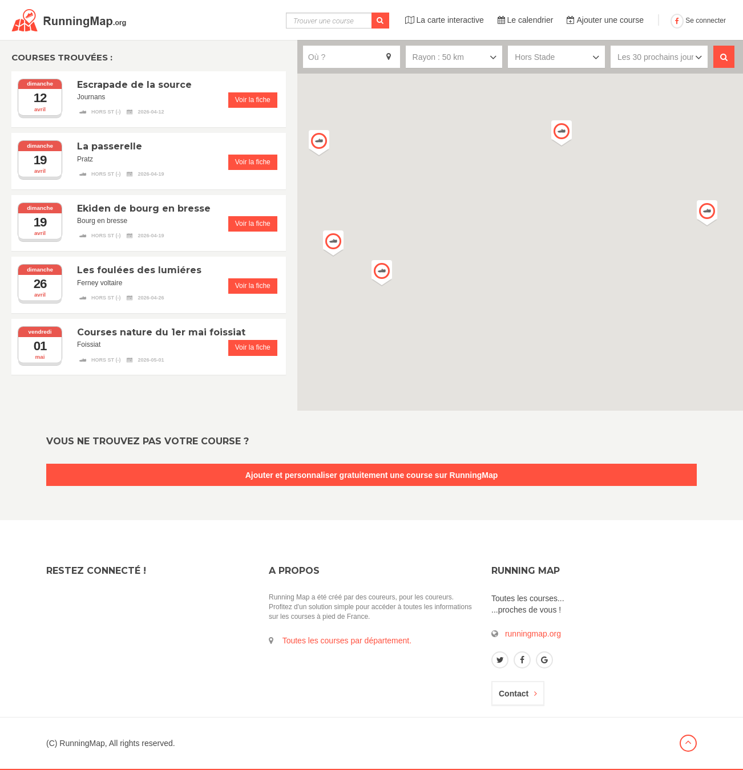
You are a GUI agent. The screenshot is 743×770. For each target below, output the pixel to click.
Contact (518, 693)
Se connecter (698, 21)
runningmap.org (533, 633)
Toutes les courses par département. (346, 640)
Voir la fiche (252, 100)
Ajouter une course (605, 20)
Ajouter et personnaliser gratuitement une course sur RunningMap (371, 475)
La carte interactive (444, 20)
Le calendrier (526, 20)
